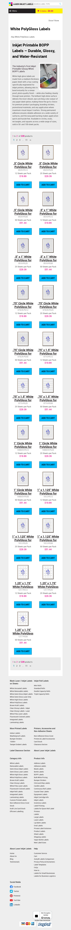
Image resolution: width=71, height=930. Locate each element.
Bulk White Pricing (40, 777)
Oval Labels (38, 825)
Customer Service (40, 853)
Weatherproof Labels (17, 736)
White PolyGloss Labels (18, 702)
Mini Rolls (37, 685)
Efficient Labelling (16, 811)
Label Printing (39, 806)
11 (26, 140)
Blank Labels (38, 769)
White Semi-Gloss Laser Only (20, 697)
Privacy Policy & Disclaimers (44, 862)
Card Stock (38, 741)
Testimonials (14, 862)
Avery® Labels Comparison (44, 859)
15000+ (13, 741)
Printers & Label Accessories (44, 739)
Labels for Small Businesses (44, 873)
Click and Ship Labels (42, 783)
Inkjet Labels (38, 800)
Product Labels (39, 831)
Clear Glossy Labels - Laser (20, 711)
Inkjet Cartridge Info (41, 797)
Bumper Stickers (16, 739)
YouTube (17, 900)
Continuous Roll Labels (42, 789)
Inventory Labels (40, 803)
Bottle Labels (39, 772)
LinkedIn (17, 905)
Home (12, 853)
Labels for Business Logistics (45, 876)
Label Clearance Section (20, 750)
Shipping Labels (40, 837)
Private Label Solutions (42, 828)
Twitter (16, 891)
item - (45, 10)
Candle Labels (39, 786)
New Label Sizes (40, 842)
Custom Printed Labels (18, 800)
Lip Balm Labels (40, 823)
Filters (56, 20)
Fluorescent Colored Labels (20, 717)
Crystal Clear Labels (41, 791)
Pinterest (17, 896)
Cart (35, 856)
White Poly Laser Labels (19, 714)
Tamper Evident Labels (18, 744)
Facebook (17, 887)
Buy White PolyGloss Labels (23, 37)
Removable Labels (16, 766)
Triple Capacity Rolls (41, 694)
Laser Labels (38, 820)
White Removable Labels (19, 691)
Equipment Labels (40, 794)
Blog (11, 859)
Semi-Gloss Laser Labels (19, 772)
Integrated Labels (16, 719)
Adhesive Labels (40, 766)
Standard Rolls (39, 688)
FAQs (36, 867)
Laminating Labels (17, 722)
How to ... (37, 870)
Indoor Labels (15, 733)
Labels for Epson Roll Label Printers (44, 809)
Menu (14, 11)
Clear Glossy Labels (17, 783)
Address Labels (39, 763)
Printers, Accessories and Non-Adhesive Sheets (44, 730)
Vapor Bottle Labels (41, 840)
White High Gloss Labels (19, 700)
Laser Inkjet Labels (21, 4)
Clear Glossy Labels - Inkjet (20, 708)
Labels (36, 814)
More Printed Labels (18, 728)
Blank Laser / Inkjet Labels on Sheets (21, 682)
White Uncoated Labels (18, 688)
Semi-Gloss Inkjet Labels (19, 769)
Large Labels (38, 817)
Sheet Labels (38, 834)
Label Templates (40, 865)
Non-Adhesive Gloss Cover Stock (19, 804)
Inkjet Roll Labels (41, 681)
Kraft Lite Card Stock (17, 808)
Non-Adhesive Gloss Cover (43, 736)
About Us (13, 856)
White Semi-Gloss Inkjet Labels (21, 694)
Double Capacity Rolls (42, 691)
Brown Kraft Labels (17, 705)
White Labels (14, 763)
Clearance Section (40, 744)
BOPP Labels (39, 774)
